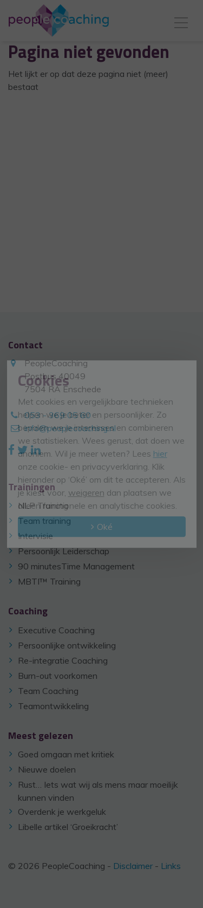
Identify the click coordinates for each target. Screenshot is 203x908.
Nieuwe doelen (47, 769)
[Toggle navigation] (181, 20)
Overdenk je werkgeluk (62, 811)
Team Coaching (48, 690)
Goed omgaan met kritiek (66, 754)
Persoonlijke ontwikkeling (67, 645)
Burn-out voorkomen (57, 675)
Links (171, 865)
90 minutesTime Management (76, 566)
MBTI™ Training (49, 581)
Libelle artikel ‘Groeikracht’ (68, 826)
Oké (105, 526)
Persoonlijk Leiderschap (63, 551)
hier (160, 453)
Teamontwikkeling (53, 706)
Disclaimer (133, 865)
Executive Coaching (56, 630)
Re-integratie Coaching (63, 660)
